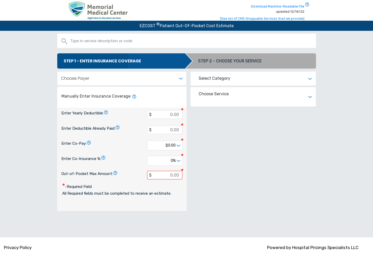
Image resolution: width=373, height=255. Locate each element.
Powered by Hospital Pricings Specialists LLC (312, 247)
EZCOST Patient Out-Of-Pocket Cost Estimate (187, 25)
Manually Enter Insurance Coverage (99, 96)
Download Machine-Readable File (277, 8)
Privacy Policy (18, 247)
